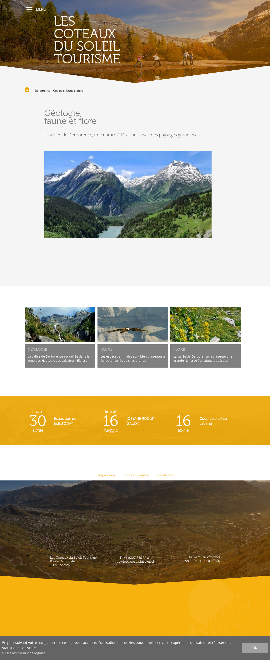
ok (254, 647)
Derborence (42, 91)
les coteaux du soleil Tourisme (87, 40)
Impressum (106, 475)
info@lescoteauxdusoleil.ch (135, 561)
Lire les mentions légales (25, 653)
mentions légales (135, 475)
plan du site (164, 475)
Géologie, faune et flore (68, 91)
